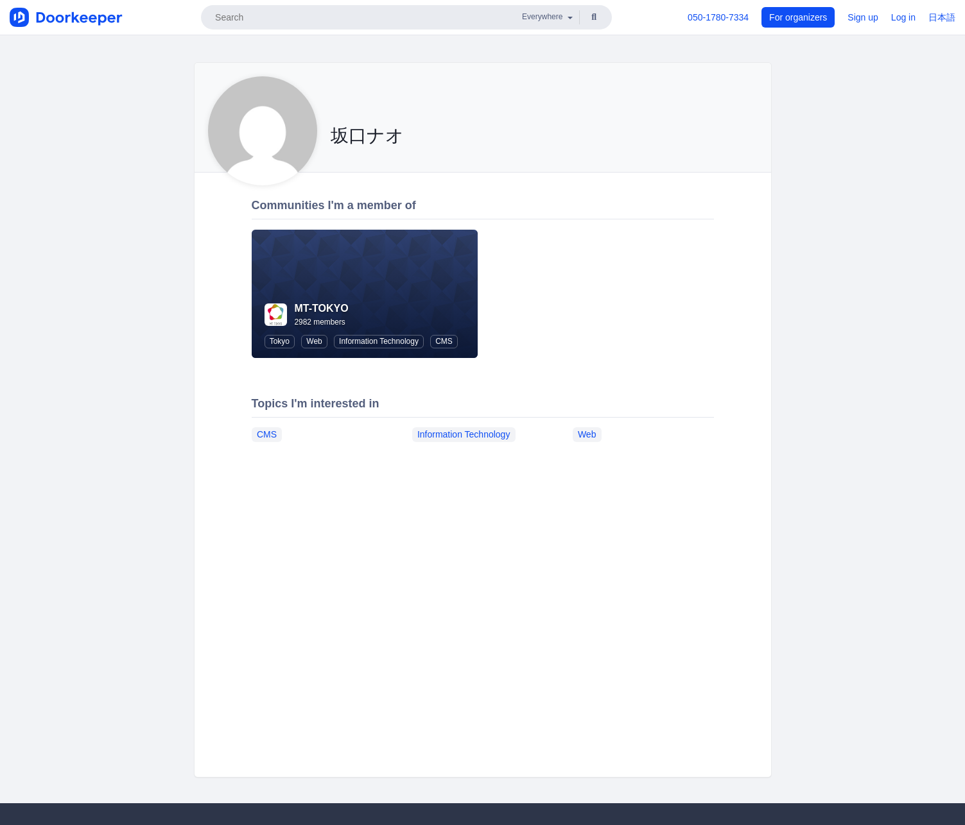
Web (314, 341)
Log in (903, 17)
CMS (444, 341)
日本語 (941, 17)
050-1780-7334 (718, 17)
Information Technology (379, 341)
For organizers (798, 17)
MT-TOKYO (322, 308)
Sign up (863, 17)
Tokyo (280, 341)
